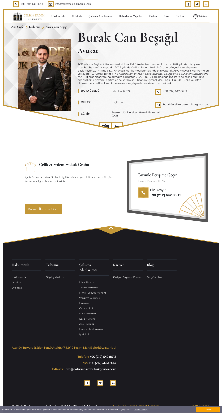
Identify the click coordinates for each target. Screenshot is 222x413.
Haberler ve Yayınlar (130, 16)
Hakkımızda (58, 16)
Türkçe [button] (200, 16)
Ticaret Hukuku (88, 287)
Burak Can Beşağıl (56, 27)
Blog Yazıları (154, 277)
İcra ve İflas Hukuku (91, 329)
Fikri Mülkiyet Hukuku (92, 292)
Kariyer (153, 16)
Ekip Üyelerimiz (54, 277)
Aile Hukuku (86, 324)
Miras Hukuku (87, 313)
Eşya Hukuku (87, 318)
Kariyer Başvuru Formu (127, 277)
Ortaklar (17, 282)
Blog (166, 16)
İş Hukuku (85, 334)
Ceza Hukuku (87, 308)
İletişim (180, 16)
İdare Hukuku (87, 282)
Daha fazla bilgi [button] (141, 409)
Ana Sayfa (17, 27)
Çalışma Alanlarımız (100, 16)
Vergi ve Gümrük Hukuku (89, 300)
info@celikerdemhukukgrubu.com (74, 4)
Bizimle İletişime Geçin (43, 209)
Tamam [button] (207, 410)
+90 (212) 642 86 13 (32, 4)
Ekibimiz (77, 16)
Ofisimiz (17, 287)
